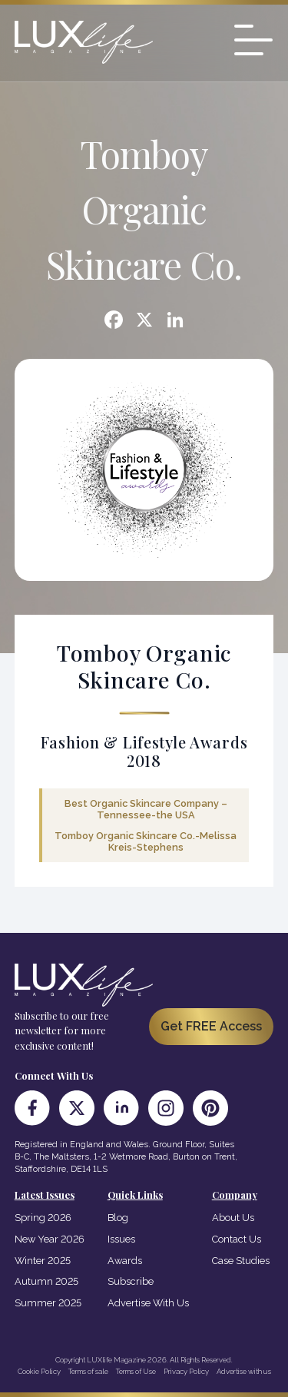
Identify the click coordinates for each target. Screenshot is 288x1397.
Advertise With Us (148, 1303)
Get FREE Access (211, 1026)
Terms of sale (88, 1371)
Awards (125, 1260)
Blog (118, 1217)
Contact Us (236, 1239)
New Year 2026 (49, 1239)
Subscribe (131, 1281)
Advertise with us (244, 1371)
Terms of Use (136, 1371)
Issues (121, 1239)
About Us (233, 1217)
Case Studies (241, 1260)
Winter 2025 (43, 1260)
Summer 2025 (48, 1303)
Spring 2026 (43, 1217)
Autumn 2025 (46, 1281)
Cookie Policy (39, 1371)
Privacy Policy (186, 1371)
